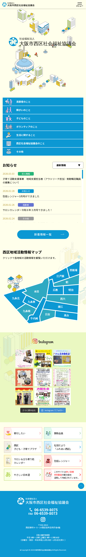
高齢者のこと (23, 101)
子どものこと (23, 118)
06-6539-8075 (46, 509)
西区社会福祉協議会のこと (30, 143)
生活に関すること (25, 135)
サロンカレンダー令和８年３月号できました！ (27, 210)
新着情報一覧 (43, 234)
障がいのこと (23, 110)
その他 (19, 151)
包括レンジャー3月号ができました (21, 196)
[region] (43, 196)
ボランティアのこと (26, 126)
